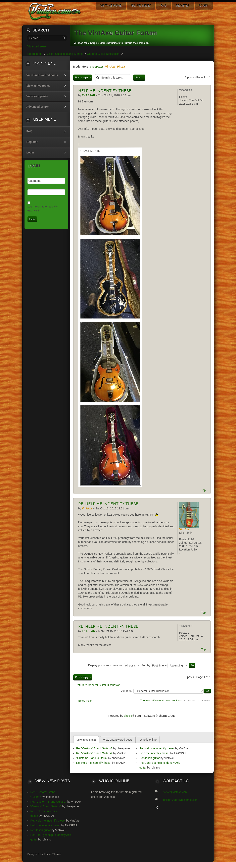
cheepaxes (97, 66)
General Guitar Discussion (103, 53)
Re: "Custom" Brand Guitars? (94, 748)
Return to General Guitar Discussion (98, 685)
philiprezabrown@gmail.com (180, 799)
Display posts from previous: (114, 665)
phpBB (128, 715)
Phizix (121, 66)
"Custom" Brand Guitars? (91, 758)
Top (203, 490)
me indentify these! (105, 90)
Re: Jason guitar (149, 758)
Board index (85, 700)
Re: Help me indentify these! (93, 762)
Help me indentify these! (108, 503)
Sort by (154, 665)
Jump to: (126, 690)
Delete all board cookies (167, 700)
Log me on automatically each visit (42, 208)
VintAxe (110, 66)
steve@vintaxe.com (175, 792)
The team (145, 700)
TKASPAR (186, 90)
